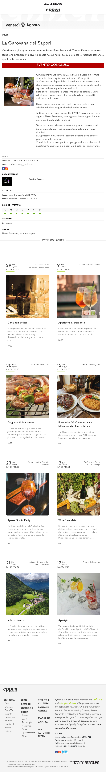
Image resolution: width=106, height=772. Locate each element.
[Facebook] (3, 168)
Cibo (24, 700)
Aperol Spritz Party (18, 520)
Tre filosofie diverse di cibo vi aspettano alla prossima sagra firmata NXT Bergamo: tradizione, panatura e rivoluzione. (77, 435)
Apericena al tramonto (71, 323)
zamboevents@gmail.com (20, 164)
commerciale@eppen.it (74, 743)
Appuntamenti (28, 733)
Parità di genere (43, 709)
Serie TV (9, 710)
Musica (8, 721)
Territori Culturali (44, 702)
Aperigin (63, 620)
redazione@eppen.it (74, 740)
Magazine (44, 718)
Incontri (8, 714)
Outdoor (27, 708)
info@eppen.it (73, 737)
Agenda (43, 722)
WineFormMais (67, 520)
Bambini (26, 704)
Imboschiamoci (16, 620)
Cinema (9, 707)
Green (25, 729)
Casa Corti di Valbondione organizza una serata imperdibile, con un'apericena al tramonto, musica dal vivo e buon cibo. (77, 332)
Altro (24, 736)
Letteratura (10, 717)
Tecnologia (27, 722)
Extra (24, 712)
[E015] (65, 751)
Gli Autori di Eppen (44, 733)
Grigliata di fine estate (20, 422)
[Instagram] (6, 168)
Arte (7, 704)
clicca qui (81, 746)
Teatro (8, 728)
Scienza (8, 731)
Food (5, 35)
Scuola (25, 716)
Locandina (7, 223)
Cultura (9, 700)
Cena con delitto (17, 323)
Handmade (27, 726)
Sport (24, 719)
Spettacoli (9, 724)
